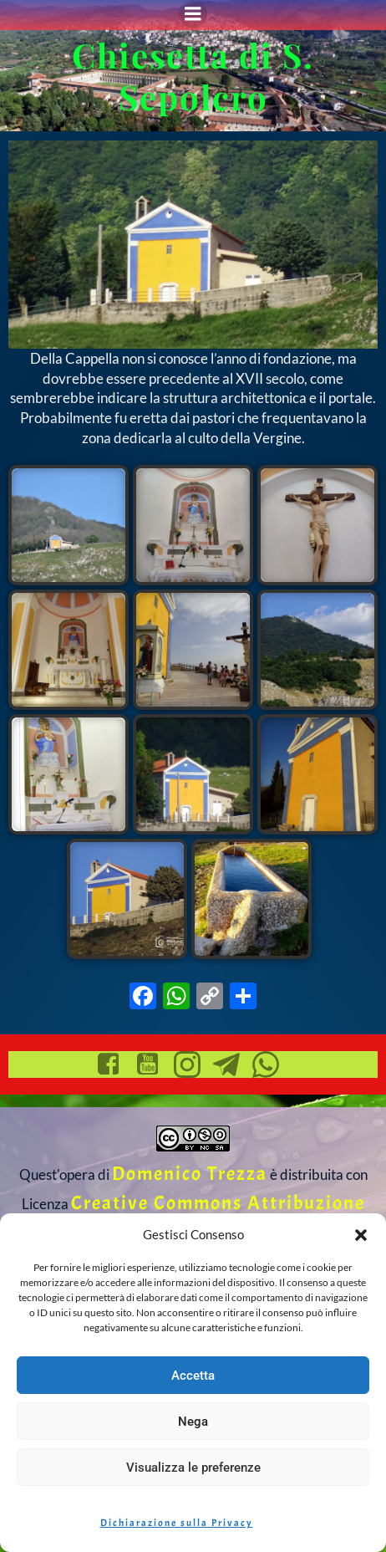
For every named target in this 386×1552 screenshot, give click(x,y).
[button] (361, 1235)
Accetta (193, 1375)
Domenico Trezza (189, 1173)
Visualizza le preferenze (193, 1467)
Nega (193, 1421)
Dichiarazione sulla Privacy (176, 1522)
